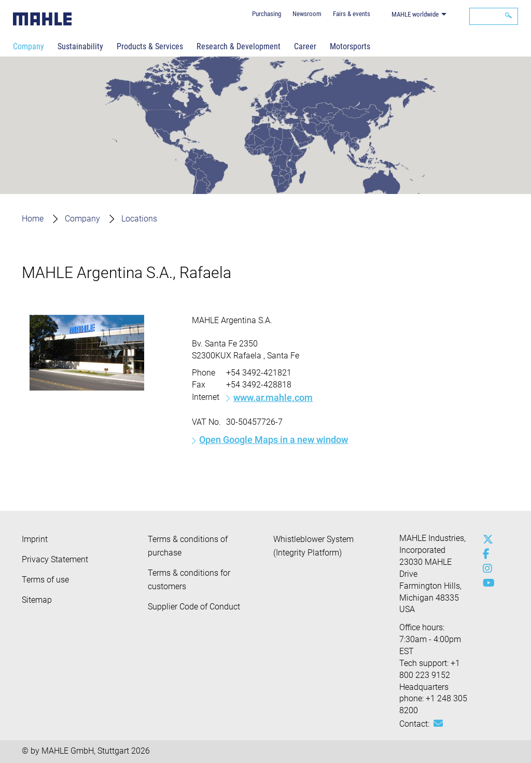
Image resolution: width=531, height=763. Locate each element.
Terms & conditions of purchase (188, 546)
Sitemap (37, 600)
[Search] (494, 16)
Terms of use (45, 580)
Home (33, 219)
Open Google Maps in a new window (273, 439)
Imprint (35, 539)
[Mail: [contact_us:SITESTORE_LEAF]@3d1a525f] (438, 723)
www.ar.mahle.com (273, 397)
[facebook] (485, 554)
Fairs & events (351, 14)
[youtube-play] (485, 583)
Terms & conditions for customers (189, 579)
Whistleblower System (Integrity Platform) (313, 546)
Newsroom (307, 14)
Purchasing (266, 14)
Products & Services (150, 46)
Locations (139, 219)
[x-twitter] (485, 539)
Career (305, 46)
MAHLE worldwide (415, 14)
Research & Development (239, 46)
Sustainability (80, 46)
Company (28, 46)
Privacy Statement (55, 559)
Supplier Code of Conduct (194, 607)
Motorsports (350, 46)
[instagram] (485, 568)
